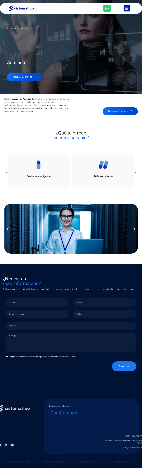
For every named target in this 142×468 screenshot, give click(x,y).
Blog (54, 464)
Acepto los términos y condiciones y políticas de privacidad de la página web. (42, 357)
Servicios (56, 458)
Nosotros (56, 452)
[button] (127, 8)
